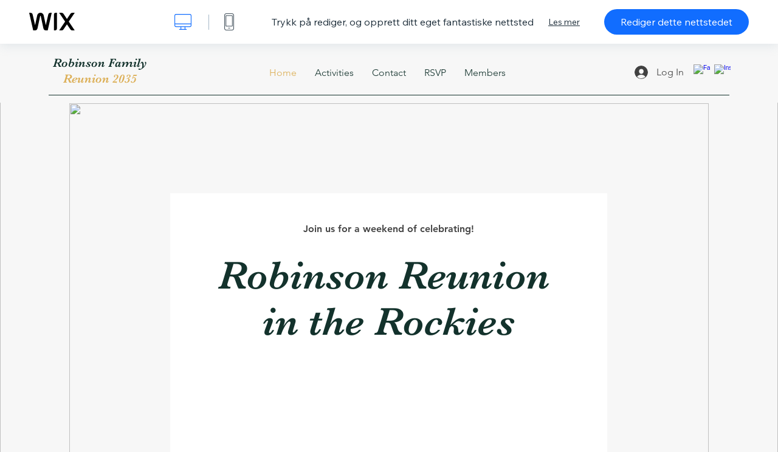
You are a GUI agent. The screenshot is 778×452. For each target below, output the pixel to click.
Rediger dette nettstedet (676, 22)
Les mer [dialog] (564, 21)
